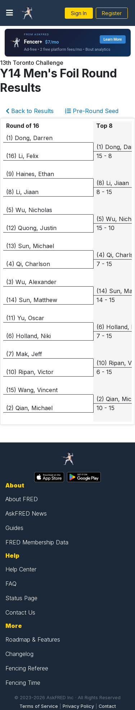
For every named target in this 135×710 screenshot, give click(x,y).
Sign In (79, 13)
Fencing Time (22, 682)
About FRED (21, 499)
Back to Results (30, 110)
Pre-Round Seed (91, 110)
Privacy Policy (78, 706)
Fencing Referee (26, 668)
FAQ (11, 583)
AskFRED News (26, 513)
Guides (14, 527)
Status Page (21, 598)
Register (112, 13)
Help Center (20, 569)
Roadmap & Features (32, 639)
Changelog (19, 653)
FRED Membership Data (36, 542)
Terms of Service (38, 706)
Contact (107, 706)
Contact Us (20, 612)
